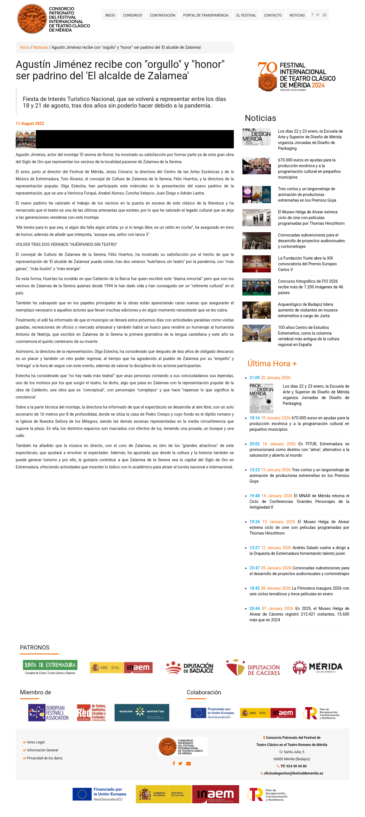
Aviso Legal (35, 742)
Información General (42, 750)
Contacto (273, 15)
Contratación (162, 15)
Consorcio (132, 15)
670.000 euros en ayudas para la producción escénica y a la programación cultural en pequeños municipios (299, 424)
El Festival (246, 15)
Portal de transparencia (206, 15)
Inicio (110, 15)
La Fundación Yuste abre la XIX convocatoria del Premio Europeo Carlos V (307, 264)
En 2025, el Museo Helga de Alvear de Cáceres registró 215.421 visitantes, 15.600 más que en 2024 (299, 614)
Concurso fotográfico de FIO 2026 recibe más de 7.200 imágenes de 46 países (310, 287)
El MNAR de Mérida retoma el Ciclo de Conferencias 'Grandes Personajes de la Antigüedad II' (299, 501)
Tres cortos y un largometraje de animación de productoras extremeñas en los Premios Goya (307, 195)
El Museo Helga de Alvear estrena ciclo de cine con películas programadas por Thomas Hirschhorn (311, 218)
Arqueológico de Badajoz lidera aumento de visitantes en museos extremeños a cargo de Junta (308, 310)
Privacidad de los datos (44, 758)
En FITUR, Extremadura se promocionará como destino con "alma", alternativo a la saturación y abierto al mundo (299, 450)
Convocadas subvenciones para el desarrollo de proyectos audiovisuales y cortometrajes (311, 241)
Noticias (297, 15)
